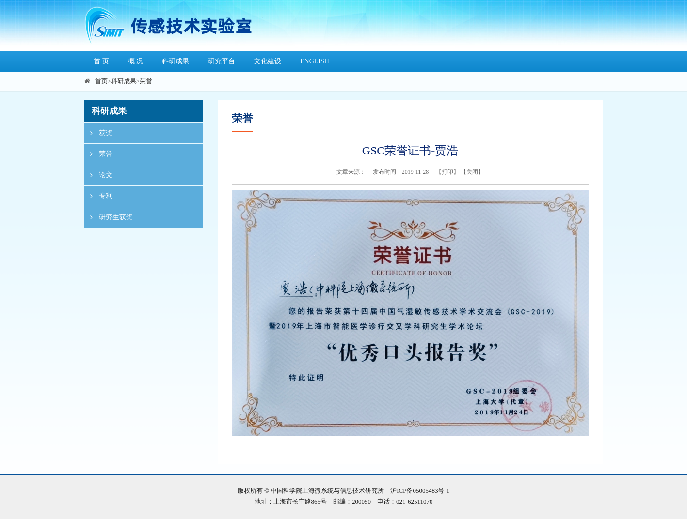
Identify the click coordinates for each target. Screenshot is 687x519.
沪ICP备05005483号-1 (419, 490)
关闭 (472, 171)
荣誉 (146, 81)
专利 (98, 196)
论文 (98, 175)
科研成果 (175, 61)
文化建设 (267, 61)
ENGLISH (314, 61)
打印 (447, 171)
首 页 (101, 61)
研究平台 (221, 61)
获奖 (98, 133)
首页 (101, 81)
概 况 (136, 61)
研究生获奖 (108, 217)
